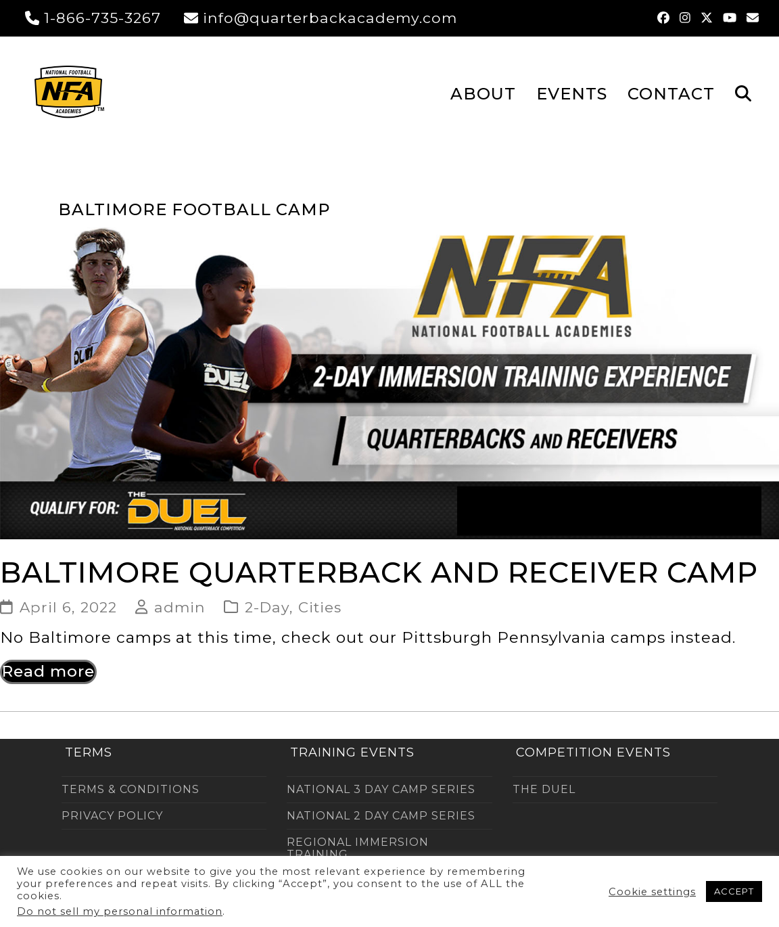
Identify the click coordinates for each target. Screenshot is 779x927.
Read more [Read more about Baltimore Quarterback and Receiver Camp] (48, 671)
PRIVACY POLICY (112, 815)
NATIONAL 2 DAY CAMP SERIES (381, 815)
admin (180, 607)
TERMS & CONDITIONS (130, 789)
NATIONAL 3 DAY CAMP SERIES (381, 789)
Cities (319, 607)
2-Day (267, 607)
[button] (743, 93)
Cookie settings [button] (652, 892)
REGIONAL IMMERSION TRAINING (358, 848)
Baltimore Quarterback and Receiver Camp (379, 572)
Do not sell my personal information (119, 911)
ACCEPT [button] (734, 891)
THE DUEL (544, 789)
